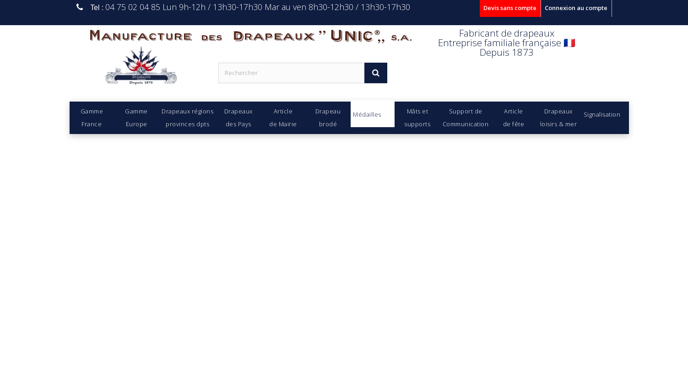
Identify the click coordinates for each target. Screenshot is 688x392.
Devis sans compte (509, 8)
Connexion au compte (576, 8)
